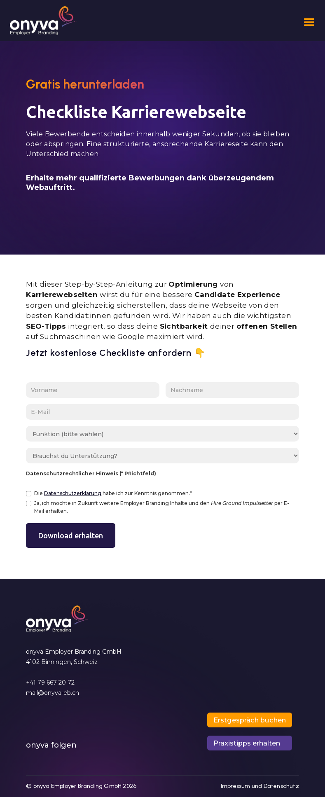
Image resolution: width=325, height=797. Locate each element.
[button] (306, 22)
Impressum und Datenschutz (260, 786)
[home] (43, 22)
